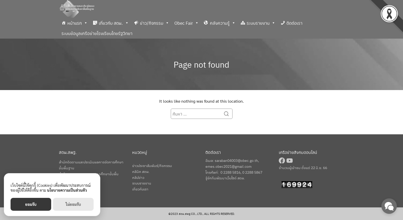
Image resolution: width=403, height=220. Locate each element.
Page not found (201, 64)
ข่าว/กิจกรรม (154, 23)
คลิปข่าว (138, 177)
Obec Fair (186, 23)
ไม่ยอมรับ (73, 204)
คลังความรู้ (223, 23)
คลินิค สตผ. (141, 171)
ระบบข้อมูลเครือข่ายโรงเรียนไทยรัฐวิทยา (96, 33)
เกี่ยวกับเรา (140, 188)
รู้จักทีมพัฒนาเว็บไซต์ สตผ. (225, 177)
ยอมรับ (31, 204)
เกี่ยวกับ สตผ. (114, 23)
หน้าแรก (77, 23)
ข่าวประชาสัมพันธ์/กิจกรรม (152, 165)
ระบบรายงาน (261, 23)
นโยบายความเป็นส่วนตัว (67, 190)
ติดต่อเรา (294, 23)
